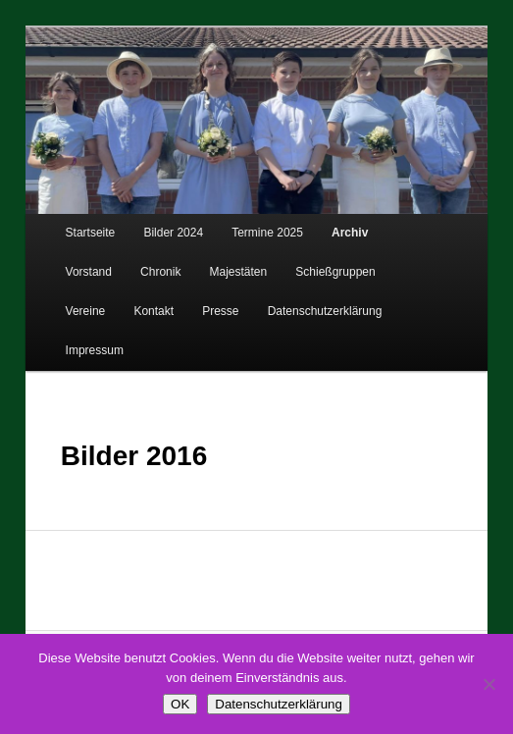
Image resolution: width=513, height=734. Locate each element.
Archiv (350, 232)
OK (180, 704)
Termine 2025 (267, 232)
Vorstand (89, 272)
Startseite (91, 232)
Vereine (86, 311)
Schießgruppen (335, 272)
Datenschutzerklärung (325, 311)
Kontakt (153, 311)
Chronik (160, 272)
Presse (220, 311)
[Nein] (488, 684)
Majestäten (239, 272)
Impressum (95, 350)
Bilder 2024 (173, 232)
